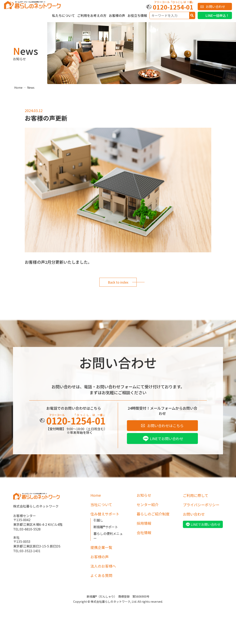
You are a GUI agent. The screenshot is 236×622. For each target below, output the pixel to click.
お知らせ (144, 495)
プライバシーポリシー (201, 504)
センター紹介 (148, 504)
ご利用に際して (195, 495)
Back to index (118, 282)
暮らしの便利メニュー (108, 536)
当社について (101, 504)
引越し (98, 520)
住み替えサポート (104, 514)
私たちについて (63, 15)
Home (18, 87)
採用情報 (144, 523)
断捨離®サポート (105, 527)
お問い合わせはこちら (165, 425)
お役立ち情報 (137, 15)
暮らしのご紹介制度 (153, 514)
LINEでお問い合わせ (166, 438)
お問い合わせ (215, 6)
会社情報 (144, 532)
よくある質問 (101, 575)
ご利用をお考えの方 (91, 15)
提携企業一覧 (101, 547)
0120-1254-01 (173, 6)
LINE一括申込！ (217, 15)
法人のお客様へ (103, 566)
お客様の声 (117, 15)
